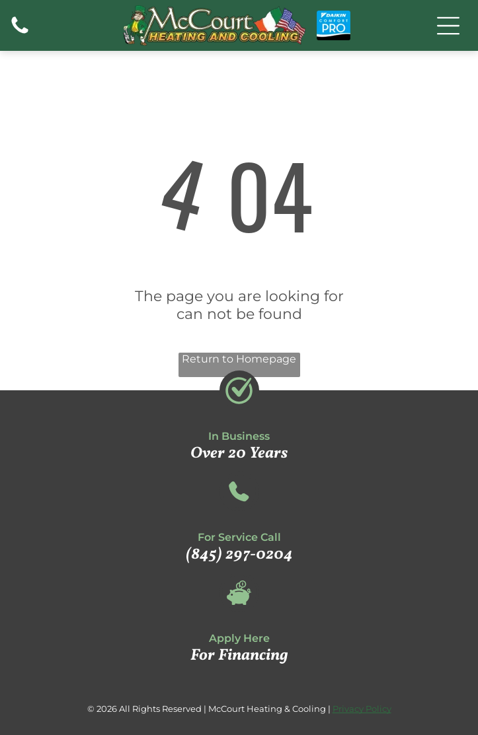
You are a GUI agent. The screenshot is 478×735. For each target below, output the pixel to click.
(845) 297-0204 (239, 554)
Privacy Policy (362, 708)
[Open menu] (448, 26)
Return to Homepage (239, 359)
